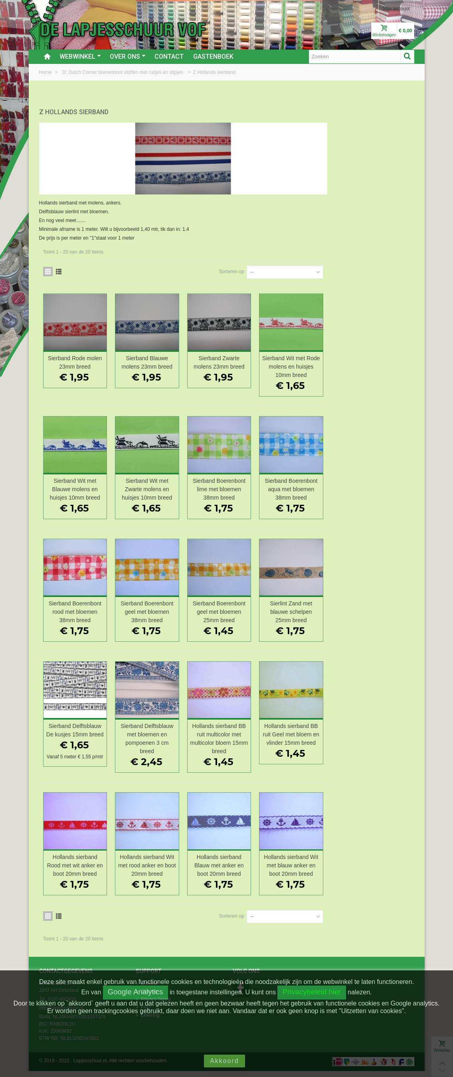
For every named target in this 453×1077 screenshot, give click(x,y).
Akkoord (224, 1060)
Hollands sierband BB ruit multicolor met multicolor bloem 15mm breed (309, 734)
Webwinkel (80, 56)
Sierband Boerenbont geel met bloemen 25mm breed (309, 607)
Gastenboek (213, 56)
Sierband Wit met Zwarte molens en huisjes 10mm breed (240, 485)
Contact (169, 56)
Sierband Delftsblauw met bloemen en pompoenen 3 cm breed (240, 734)
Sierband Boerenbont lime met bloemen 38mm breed (309, 485)
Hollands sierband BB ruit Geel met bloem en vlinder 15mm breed (379, 734)
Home (46, 72)
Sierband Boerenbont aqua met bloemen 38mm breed (379, 485)
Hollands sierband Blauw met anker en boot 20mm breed (309, 871)
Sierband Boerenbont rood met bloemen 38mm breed (170, 607)
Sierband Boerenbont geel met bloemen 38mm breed (240, 607)
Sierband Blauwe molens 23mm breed (240, 358)
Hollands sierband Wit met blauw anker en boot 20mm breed (379, 871)
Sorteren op (318, 267)
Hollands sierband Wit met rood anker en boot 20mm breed (240, 871)
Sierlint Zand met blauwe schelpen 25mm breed (379, 607)
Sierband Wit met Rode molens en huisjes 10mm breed (379, 362)
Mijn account (396, 9)
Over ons (128, 56)
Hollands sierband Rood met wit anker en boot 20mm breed (170, 871)
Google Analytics (135, 992)
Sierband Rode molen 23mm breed (171, 358)
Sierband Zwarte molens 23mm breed (309, 358)
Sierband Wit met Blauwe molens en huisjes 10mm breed (170, 485)
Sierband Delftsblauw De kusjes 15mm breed (170, 730)
